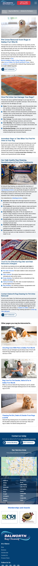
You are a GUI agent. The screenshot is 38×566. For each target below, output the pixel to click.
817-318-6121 (24, 3)
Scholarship (4, 552)
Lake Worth (23, 487)
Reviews (3, 550)
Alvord (5, 489)
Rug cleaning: (7, 285)
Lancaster (23, 489)
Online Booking (10, 442)
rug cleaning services (7, 190)
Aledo (5, 483)
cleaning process (17, 198)
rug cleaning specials (28, 439)
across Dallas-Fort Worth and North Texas (17, 62)
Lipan (21, 500)
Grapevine (22, 60)
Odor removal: (7, 274)
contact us (6, 64)
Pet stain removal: (8, 270)
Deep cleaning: (7, 278)
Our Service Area (19, 450)
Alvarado (6, 487)
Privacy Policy (5, 558)
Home (4, 11)
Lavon (22, 491)
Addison (5, 480)
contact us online (23, 307)
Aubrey (5, 498)
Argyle (5, 494)
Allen (4, 485)
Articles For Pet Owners (27, 11)
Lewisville (23, 493)
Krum (21, 482)
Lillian (21, 496)
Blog (2, 547)
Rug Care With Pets (14, 11)
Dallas (13, 60)
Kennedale (23, 480)
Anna (4, 491)
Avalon (5, 500)
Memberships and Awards (19, 508)
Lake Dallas (23, 484)
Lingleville (23, 498)
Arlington (8, 60)
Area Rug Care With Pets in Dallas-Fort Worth (18, 348)
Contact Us (4, 555)
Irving (17, 60)
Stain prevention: (8, 282)
